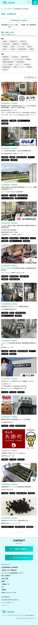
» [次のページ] (23, 532)
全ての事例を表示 (31, 77)
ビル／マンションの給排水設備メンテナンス (12, 573)
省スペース (18, 64)
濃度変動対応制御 (6, 67)
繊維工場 (29, 46)
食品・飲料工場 (6, 44)
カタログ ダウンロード (21, 557)
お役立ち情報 (5, 578)
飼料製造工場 (25, 44)
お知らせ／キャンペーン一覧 (9, 592)
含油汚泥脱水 (15, 56)
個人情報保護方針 (6, 597)
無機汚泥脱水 (5, 56)
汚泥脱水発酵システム (7, 527)
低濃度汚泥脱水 (6, 59)
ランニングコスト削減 (17, 59)
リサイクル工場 (21, 46)
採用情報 (4, 590)
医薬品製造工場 (13, 41)
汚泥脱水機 (5, 120)
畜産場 (12, 46)
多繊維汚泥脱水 (24, 56)
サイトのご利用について (8, 602)
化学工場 (5, 49)
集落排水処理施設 (22, 49)
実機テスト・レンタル (18, 67)
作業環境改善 (27, 64)
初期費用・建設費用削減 (8, 62)
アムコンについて (6, 564)
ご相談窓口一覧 (5, 584)
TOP (2, 9)
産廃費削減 (28, 59)
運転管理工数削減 (20, 62)
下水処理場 (12, 49)
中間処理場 (5, 46)
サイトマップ (5, 605)
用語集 (3, 581)
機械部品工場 (16, 44)
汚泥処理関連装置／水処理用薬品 (19, 20)
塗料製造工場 (23, 41)
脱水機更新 (29, 67)
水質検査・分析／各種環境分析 (28, 25)
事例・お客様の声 (8, 9)
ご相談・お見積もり (21, 549)
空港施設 (5, 41)
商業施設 (31, 49)
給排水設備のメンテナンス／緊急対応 (9, 26)
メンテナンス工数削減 (7, 64)
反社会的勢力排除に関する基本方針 (10, 600)
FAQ (3, 587)
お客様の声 (5, 69)
